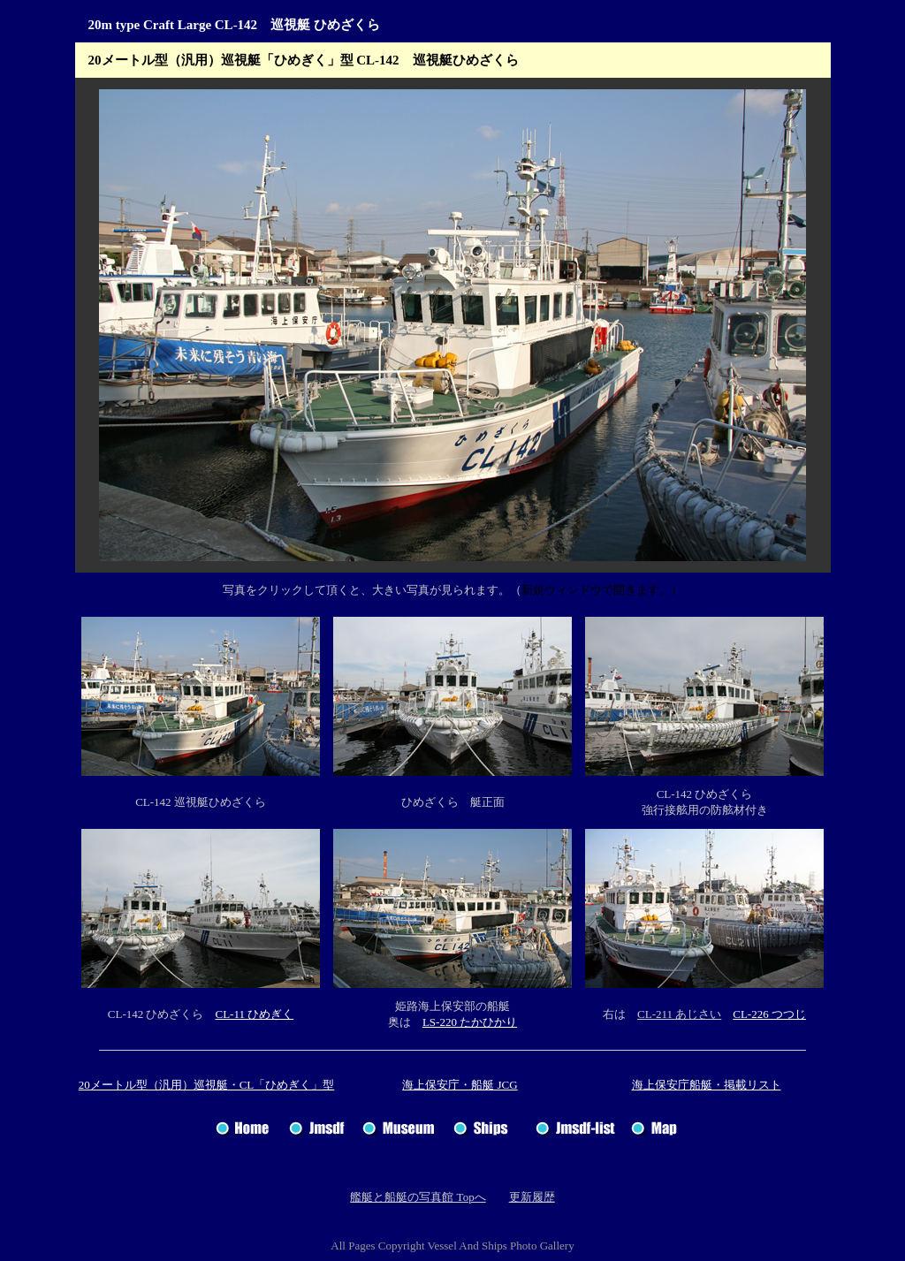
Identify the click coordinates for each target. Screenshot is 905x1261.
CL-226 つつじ (769, 1014)
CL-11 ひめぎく (254, 1014)
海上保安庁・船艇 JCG (459, 1084)
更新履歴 (532, 1197)
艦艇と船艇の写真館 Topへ (417, 1197)
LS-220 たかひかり (469, 1022)
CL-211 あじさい (679, 1014)
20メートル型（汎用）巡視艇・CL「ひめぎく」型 (207, 1084)
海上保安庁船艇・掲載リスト (706, 1084)
